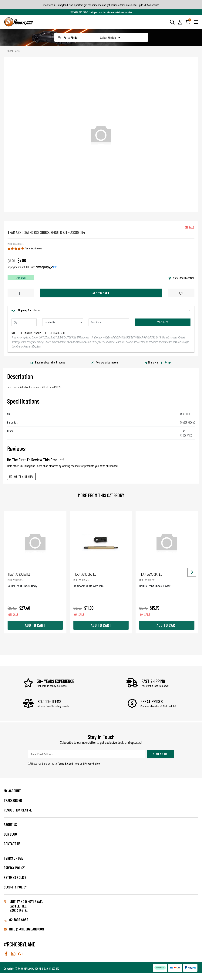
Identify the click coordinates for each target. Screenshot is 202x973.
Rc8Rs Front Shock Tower (166, 580)
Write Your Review (33, 248)
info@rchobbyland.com (24, 929)
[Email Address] (86, 754)
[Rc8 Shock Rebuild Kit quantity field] (21, 293)
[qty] (24, 322)
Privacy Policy (92, 763)
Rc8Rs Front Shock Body (35, 580)
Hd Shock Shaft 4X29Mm (101, 580)
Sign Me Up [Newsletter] (160, 754)
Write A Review (21, 476)
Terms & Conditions (68, 763)
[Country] (62, 322)
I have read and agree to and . (64, 763)
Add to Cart (101, 293)
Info (55, 267)
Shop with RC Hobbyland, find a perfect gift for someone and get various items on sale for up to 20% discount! (101, 5)
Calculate (162, 322)
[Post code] (109, 322)
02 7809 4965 (16, 919)
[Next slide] (191, 572)
